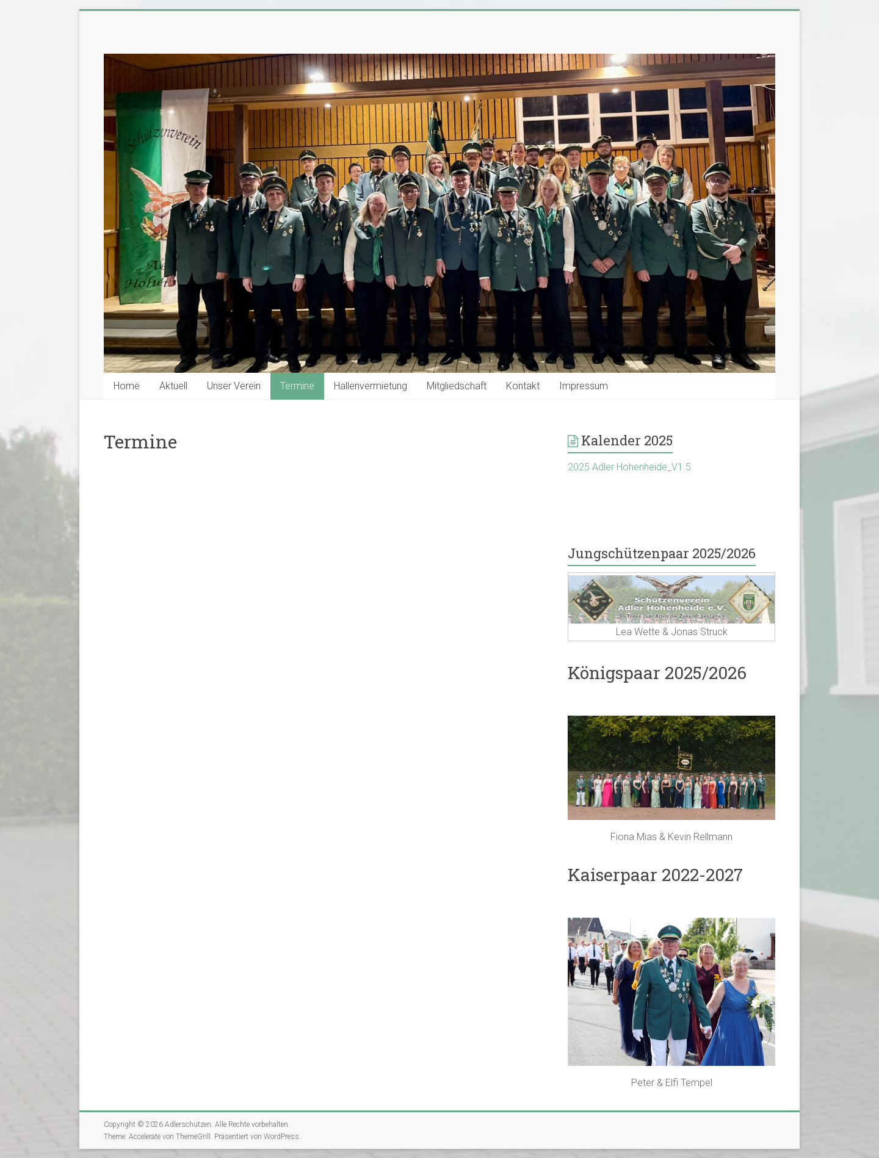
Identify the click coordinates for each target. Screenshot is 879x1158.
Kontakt (523, 386)
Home (127, 386)
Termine (297, 386)
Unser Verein (234, 386)
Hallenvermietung (370, 386)
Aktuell (173, 386)
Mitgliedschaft (457, 386)
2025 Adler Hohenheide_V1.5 (629, 467)
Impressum (583, 386)
